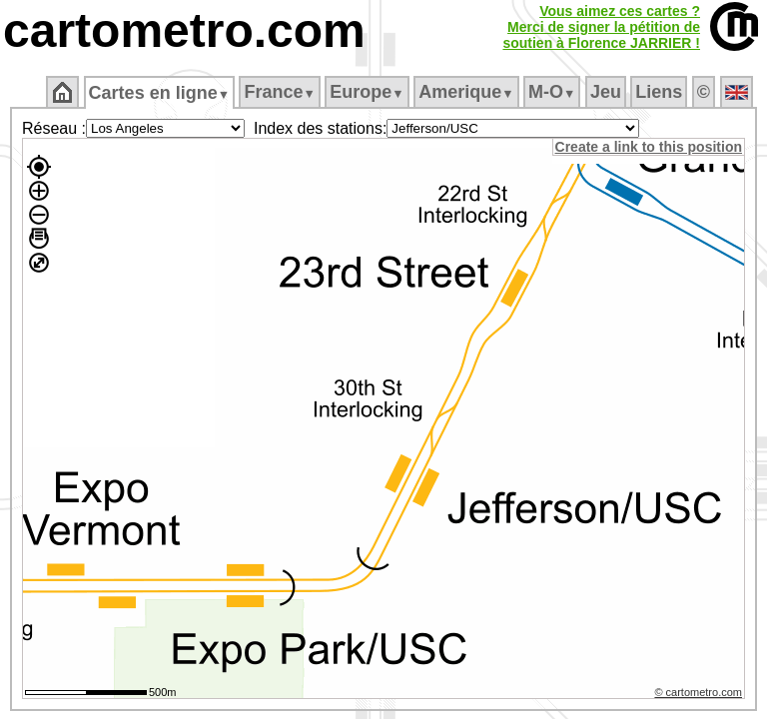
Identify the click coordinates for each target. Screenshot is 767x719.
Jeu (606, 92)
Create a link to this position (649, 147)
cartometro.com (184, 30)
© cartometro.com (700, 695)
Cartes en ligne (160, 93)
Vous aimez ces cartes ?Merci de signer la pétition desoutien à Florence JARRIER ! (601, 27)
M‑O (553, 92)
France (281, 92)
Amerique (467, 92)
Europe (368, 92)
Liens (660, 92)
